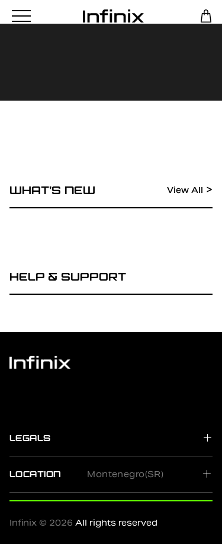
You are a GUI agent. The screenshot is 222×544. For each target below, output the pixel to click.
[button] (111, 437)
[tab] (111, 437)
